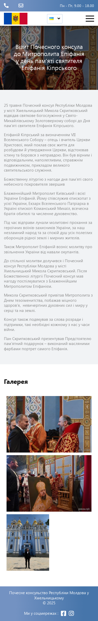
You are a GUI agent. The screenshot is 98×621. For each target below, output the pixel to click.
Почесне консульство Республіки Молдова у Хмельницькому (49, 595)
